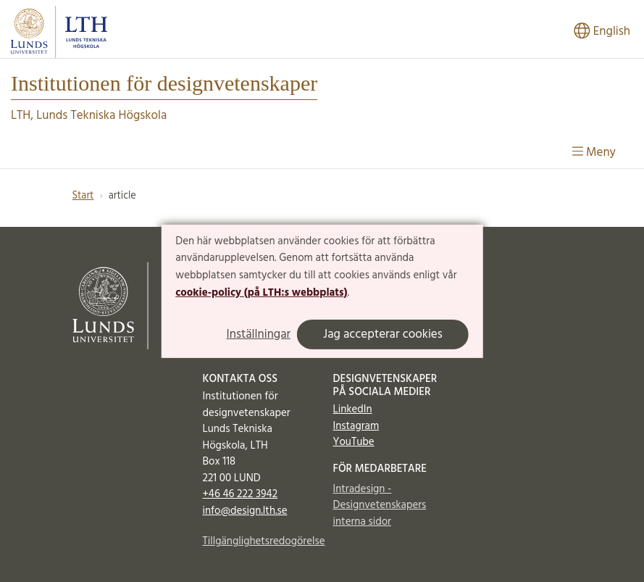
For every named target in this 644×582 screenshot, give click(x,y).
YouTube (354, 442)
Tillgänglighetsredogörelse (257, 541)
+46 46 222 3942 (240, 494)
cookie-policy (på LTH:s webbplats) (261, 293)
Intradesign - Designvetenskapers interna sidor (380, 506)
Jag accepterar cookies (383, 334)
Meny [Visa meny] (594, 152)
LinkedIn (352, 409)
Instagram (356, 426)
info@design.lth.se (245, 511)
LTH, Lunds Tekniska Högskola (89, 115)
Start (83, 196)
